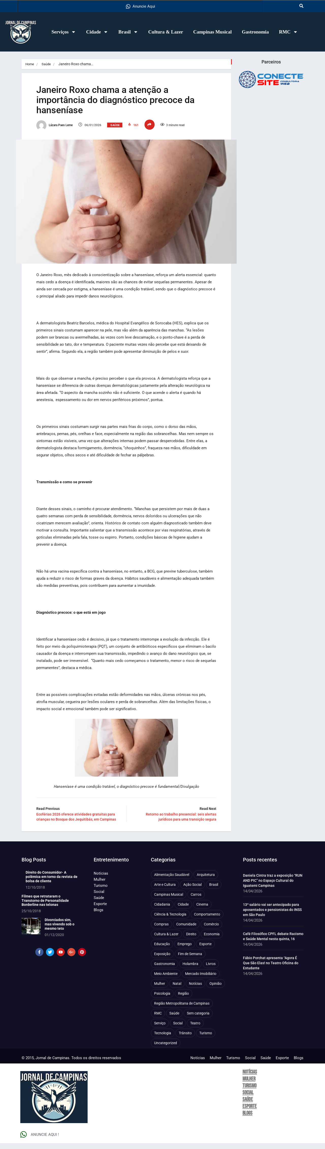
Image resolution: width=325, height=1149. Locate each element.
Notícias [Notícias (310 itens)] (195, 990)
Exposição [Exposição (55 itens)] (162, 960)
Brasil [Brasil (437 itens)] (213, 891)
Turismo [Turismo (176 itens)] (205, 1039)
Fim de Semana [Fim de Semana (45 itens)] (190, 960)
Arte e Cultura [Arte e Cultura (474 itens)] (165, 891)
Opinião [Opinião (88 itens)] (215, 990)
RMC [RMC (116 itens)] (158, 1019)
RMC (288, 32)
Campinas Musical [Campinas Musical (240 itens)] (168, 900)
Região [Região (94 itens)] (183, 999)
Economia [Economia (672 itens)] (212, 940)
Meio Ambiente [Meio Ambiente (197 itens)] (165, 980)
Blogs (98, 916)
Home (30, 64)
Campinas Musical (212, 32)
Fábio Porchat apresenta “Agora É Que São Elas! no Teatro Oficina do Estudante (270, 969)
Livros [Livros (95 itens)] (211, 970)
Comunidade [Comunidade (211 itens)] (186, 930)
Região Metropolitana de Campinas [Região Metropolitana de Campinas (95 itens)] (181, 1009)
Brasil (128, 32)
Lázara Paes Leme (60, 127)
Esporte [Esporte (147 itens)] (205, 950)
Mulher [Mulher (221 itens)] (159, 990)
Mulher (99, 885)
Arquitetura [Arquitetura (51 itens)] (206, 881)
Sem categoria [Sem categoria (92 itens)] (198, 1019)
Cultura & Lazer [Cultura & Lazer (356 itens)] (166, 940)
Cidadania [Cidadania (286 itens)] (162, 910)
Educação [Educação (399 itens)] (162, 950)
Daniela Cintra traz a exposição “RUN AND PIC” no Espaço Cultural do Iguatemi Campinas (272, 886)
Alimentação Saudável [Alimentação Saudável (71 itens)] (171, 881)
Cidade (97, 32)
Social (99, 897)
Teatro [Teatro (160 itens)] (195, 1029)
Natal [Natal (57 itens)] (177, 990)
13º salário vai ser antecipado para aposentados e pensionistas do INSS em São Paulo (272, 916)
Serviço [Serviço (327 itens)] (160, 1029)
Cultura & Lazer (165, 32)
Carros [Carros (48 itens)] (196, 900)
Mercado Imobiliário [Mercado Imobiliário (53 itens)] (200, 980)
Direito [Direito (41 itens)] (191, 940)
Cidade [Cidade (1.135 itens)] (183, 910)
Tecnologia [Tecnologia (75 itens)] (162, 1039)
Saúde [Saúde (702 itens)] (174, 1019)
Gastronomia (255, 32)
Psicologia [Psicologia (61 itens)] (162, 999)
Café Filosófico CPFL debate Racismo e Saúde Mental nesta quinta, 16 (273, 942)
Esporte (100, 910)
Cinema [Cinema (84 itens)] (202, 910)
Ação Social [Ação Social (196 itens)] (192, 891)
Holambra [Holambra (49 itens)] (190, 970)
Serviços (64, 32)
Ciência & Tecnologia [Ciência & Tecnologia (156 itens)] (170, 920)
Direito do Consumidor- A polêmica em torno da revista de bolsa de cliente (51, 882)
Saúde (47, 64)
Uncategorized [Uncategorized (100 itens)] (165, 1049)
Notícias (101, 879)
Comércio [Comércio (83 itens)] (211, 930)
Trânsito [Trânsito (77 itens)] (185, 1039)
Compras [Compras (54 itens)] (161, 930)
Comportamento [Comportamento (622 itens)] (207, 920)
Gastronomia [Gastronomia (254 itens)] (164, 970)
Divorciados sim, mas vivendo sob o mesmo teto (59, 930)
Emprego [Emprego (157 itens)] (184, 950)
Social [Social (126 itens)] (178, 1029)
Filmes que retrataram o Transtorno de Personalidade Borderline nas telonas (45, 906)
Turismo (101, 891)
